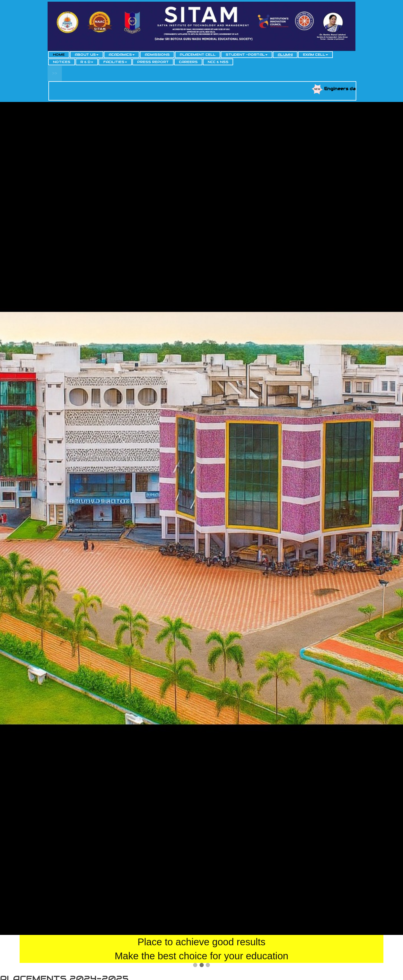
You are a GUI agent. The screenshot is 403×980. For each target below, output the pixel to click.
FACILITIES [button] (115, 62)
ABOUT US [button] (87, 54)
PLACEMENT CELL (197, 54)
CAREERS (188, 62)
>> (54, 73)
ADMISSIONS (157, 54)
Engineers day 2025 (353, 88)
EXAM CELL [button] (315, 54)
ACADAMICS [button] (122, 54)
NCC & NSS (218, 62)
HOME (59, 54)
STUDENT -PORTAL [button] (247, 54)
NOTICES (61, 62)
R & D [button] (86, 62)
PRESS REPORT (153, 62)
